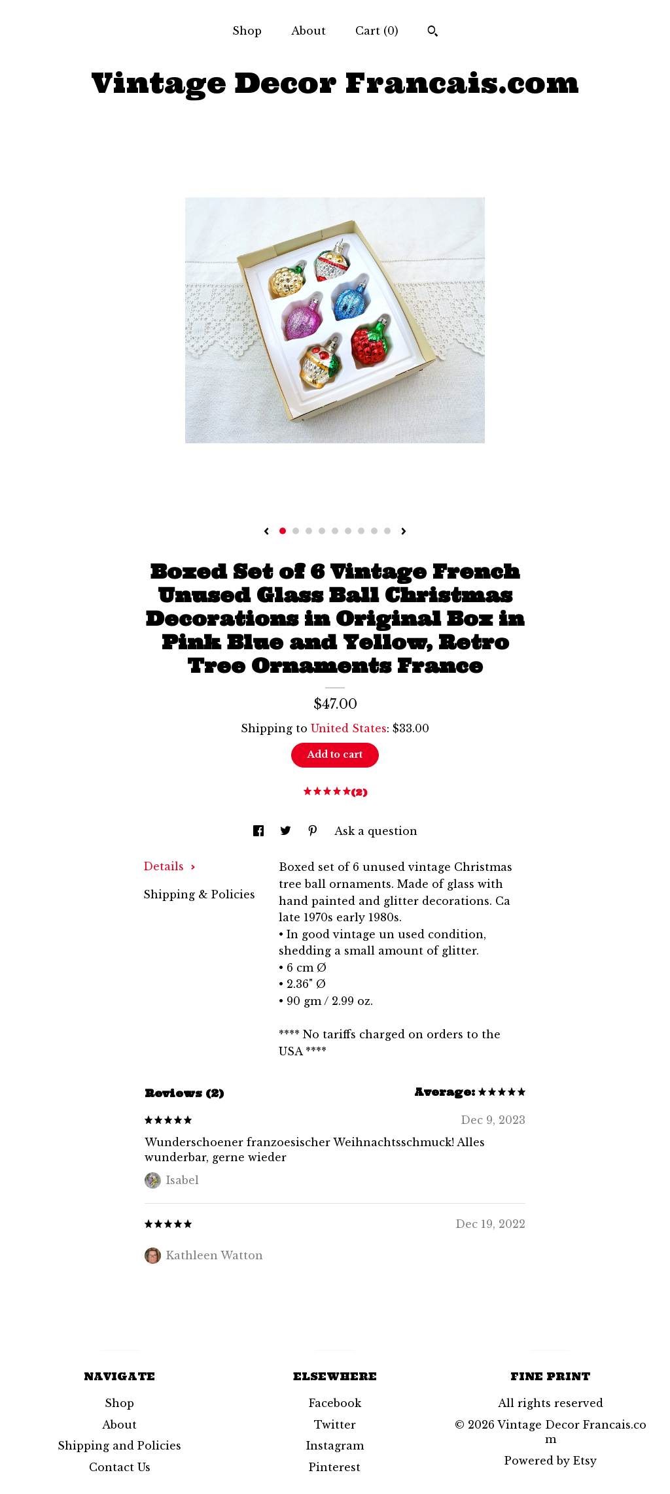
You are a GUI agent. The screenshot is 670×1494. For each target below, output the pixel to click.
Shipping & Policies (199, 894)
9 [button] (387, 531)
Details (169, 866)
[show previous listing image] (266, 532)
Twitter (335, 1424)
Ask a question (375, 831)
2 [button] (295, 531)
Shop (247, 30)
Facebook (335, 1403)
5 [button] (335, 531)
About (308, 30)
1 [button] (282, 531)
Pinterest (335, 1467)
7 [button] (361, 531)
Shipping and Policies (119, 1445)
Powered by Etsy (550, 1460)
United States (349, 728)
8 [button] (374, 531)
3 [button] (309, 531)
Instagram (335, 1445)
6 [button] (348, 531)
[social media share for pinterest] (314, 831)
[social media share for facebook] (260, 831)
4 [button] (322, 531)
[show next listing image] (403, 532)
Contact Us (119, 1467)
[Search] (433, 32)
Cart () (376, 30)
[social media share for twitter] (287, 831)
